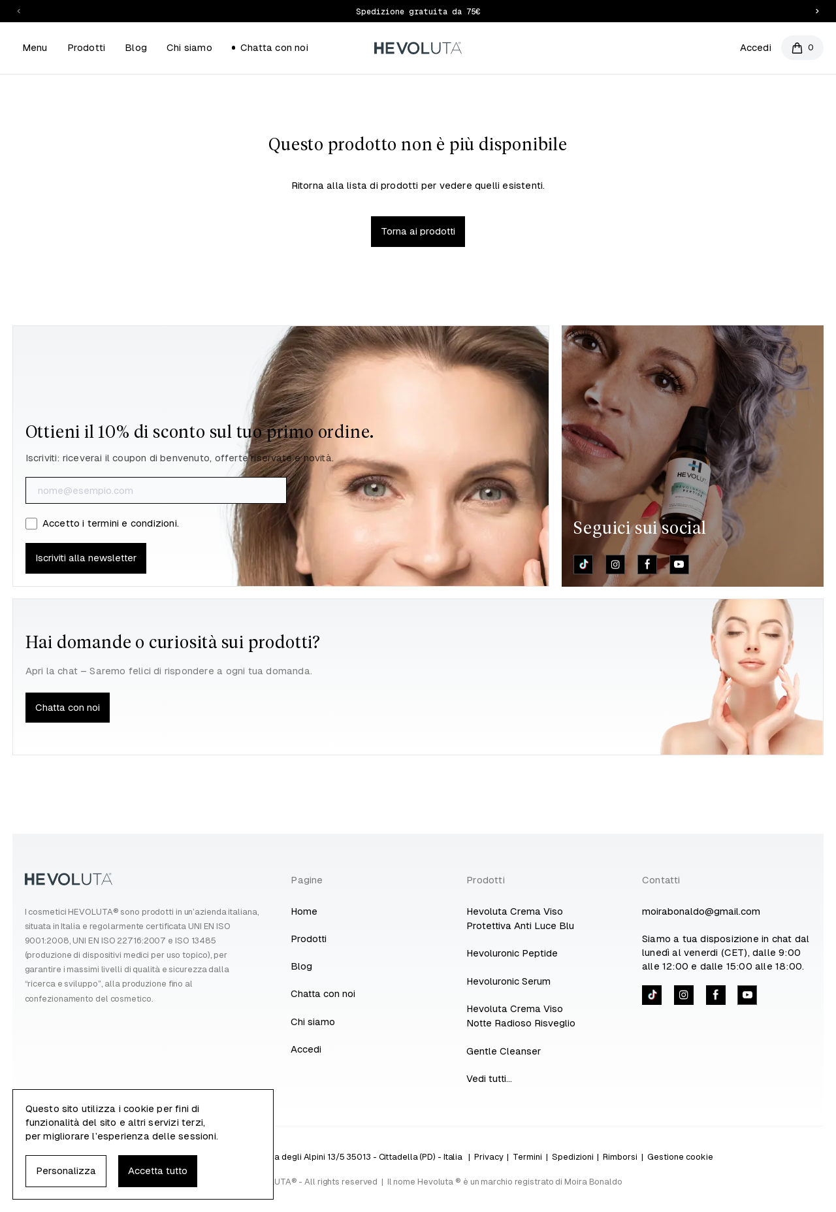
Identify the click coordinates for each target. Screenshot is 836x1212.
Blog (136, 47)
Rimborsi (620, 1157)
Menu (35, 47)
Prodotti (86, 47)
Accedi (755, 47)
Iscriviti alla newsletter (86, 557)
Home (304, 911)
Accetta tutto (157, 1170)
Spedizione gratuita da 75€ (418, 11)
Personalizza (66, 1170)
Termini (527, 1157)
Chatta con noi (270, 47)
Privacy (489, 1157)
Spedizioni (573, 1157)
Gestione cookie (680, 1157)
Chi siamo (189, 47)
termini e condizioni (132, 523)
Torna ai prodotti (418, 231)
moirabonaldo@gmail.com (701, 911)
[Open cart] (802, 47)
